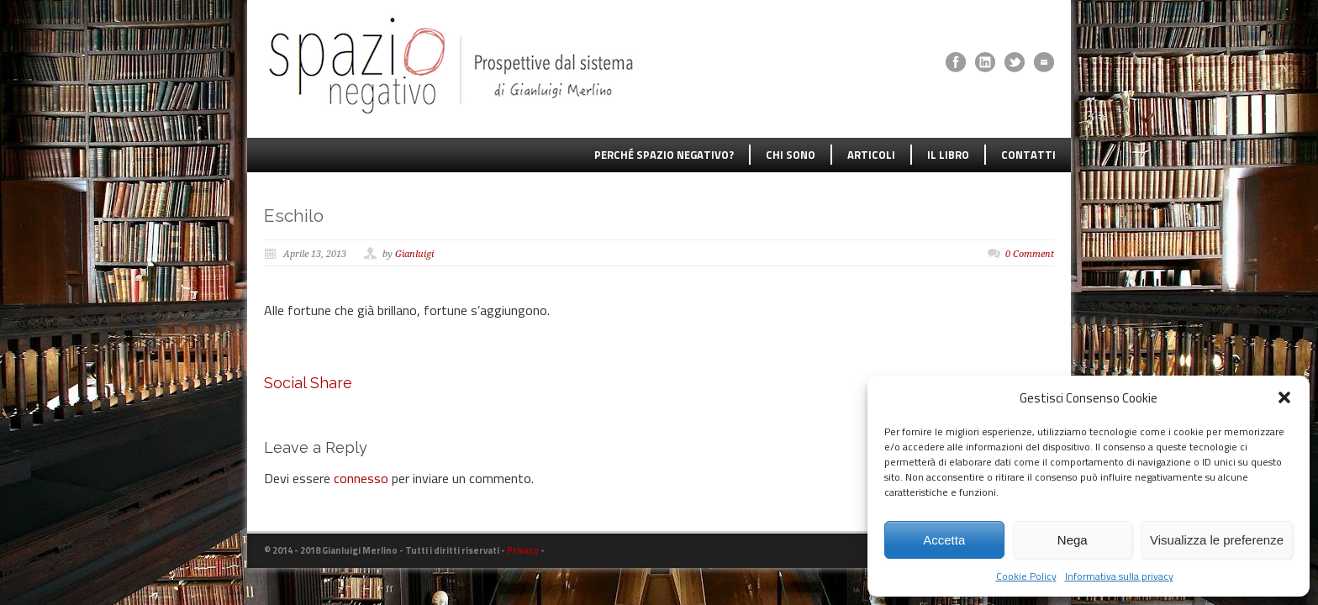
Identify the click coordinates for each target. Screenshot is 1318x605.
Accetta (944, 540)
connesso (361, 478)
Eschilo (294, 215)
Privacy (523, 550)
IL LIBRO (948, 154)
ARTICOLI (871, 154)
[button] (1284, 397)
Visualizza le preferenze (1217, 540)
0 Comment (1029, 254)
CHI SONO (790, 154)
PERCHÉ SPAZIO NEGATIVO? (664, 154)
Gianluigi (414, 254)
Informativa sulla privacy (1119, 576)
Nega (1072, 540)
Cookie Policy (1026, 576)
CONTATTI (1028, 154)
